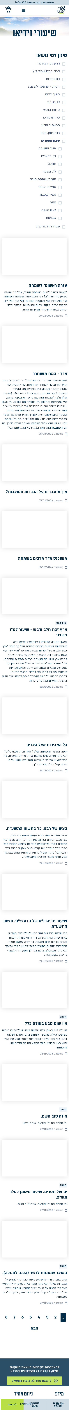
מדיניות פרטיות (53, 1348)
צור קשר (58, 1334)
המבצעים (26, 1327)
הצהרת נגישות (54, 1354)
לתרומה (12, 1404)
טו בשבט (61, 590)
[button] (23, 10)
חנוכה (63, 959)
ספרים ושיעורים (22, 1334)
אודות (60, 1327)
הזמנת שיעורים (22, 1341)
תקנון (60, 1341)
